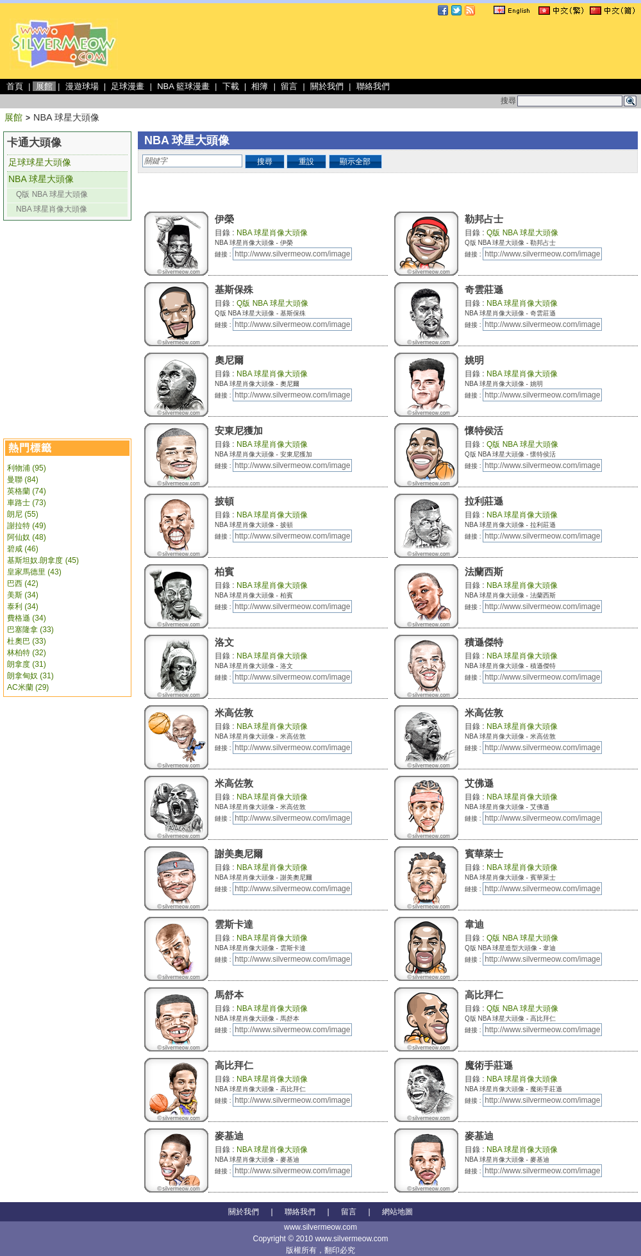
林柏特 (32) (26, 652)
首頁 (14, 86)
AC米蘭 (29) (28, 687)
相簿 (259, 86)
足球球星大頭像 (39, 162)
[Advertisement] (236, 100)
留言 (289, 86)
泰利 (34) (22, 606)
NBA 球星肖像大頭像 (51, 209)
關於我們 (327, 86)
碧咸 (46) (22, 548)
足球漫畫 (127, 86)
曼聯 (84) (22, 479)
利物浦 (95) (26, 468)
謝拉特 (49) (26, 525)
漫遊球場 (82, 86)
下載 (230, 86)
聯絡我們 (373, 86)
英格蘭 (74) (26, 491)
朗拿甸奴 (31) (30, 675)
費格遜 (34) (26, 618)
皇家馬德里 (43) (34, 571)
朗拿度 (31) (26, 664)
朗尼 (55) (22, 514)
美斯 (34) (22, 594)
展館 (44, 86)
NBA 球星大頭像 (41, 179)
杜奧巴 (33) (26, 641)
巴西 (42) (22, 583)
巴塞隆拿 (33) (30, 629)
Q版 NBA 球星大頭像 (52, 194)
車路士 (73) (26, 502)
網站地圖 (397, 1211)
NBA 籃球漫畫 (183, 86)
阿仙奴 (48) (26, 537)
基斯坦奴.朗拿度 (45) (43, 560)
